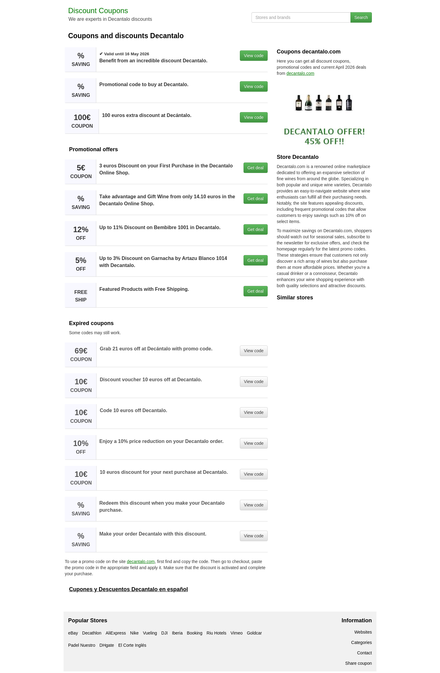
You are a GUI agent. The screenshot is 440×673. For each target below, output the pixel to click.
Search (361, 17)
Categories (361, 642)
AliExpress (116, 633)
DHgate (107, 645)
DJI (164, 633)
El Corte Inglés (132, 645)
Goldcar (254, 633)
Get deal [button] (256, 167)
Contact (364, 652)
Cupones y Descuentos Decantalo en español (128, 589)
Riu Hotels (216, 633)
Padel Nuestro (81, 645)
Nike (134, 633)
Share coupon (358, 663)
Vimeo (237, 633)
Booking (195, 633)
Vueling (150, 633)
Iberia (177, 633)
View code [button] (253, 55)
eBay (73, 633)
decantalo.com (141, 561)
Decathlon (91, 633)
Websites (363, 632)
